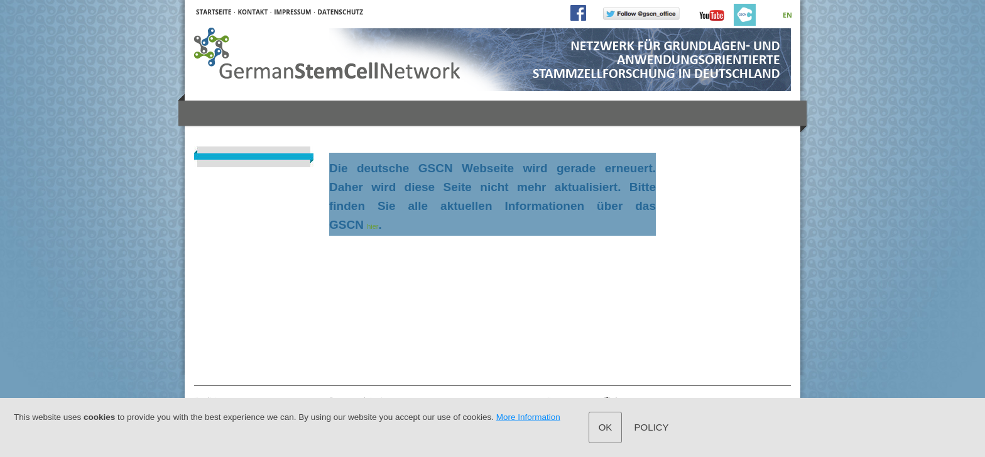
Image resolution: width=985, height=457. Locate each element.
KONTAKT (252, 12)
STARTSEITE (213, 12)
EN (787, 14)
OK (605, 427)
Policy (651, 427)
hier (372, 226)
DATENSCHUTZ (341, 12)
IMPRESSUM (292, 12)
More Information (528, 417)
